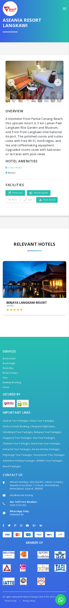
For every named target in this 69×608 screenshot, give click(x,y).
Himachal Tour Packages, (17, 449)
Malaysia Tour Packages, (48, 432)
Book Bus (8, 368)
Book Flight (9, 363)
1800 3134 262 (18, 505)
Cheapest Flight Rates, (43, 426)
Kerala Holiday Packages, (46, 449)
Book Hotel (9, 358)
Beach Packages (12, 466)
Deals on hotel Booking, (16, 426)
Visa (5, 377)
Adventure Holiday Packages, (19, 460)
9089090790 (17, 514)
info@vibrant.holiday (21, 495)
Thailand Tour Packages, (16, 443)
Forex (6, 387)
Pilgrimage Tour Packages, (18, 455)
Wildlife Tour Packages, (49, 460)
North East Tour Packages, (46, 443)
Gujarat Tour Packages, (16, 420)
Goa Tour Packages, (44, 437)
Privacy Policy (29, 601)
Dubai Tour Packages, (42, 420)
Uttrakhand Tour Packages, (18, 432)
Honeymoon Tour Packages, (49, 455)
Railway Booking (12, 382)
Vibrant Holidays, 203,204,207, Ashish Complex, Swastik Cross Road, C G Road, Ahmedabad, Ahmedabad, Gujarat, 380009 (36, 485)
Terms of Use (10, 601)
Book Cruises (10, 372)
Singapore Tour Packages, (17, 437)
